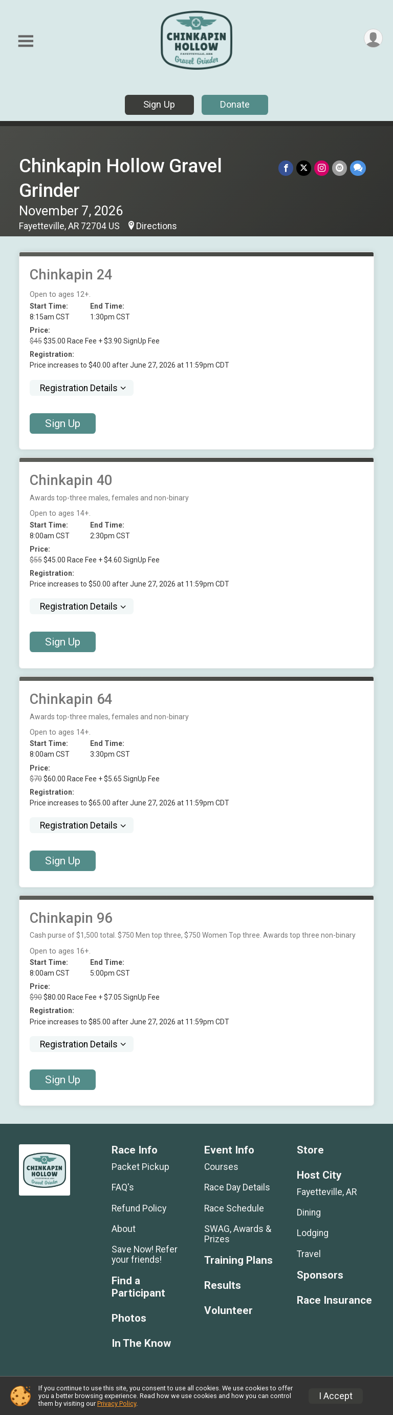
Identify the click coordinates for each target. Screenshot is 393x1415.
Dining (309, 1212)
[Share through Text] (358, 167)
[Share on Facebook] (285, 167)
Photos (129, 1318)
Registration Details (79, 388)
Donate (235, 104)
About (124, 1229)
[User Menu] (373, 38)
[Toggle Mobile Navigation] (25, 41)
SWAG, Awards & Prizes (237, 1234)
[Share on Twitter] (303, 167)
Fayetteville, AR (327, 1192)
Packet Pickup (140, 1167)
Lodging (313, 1233)
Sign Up (159, 104)
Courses (221, 1167)
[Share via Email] (339, 167)
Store (310, 1150)
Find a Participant (138, 1287)
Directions (156, 226)
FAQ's (123, 1187)
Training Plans (238, 1260)
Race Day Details (237, 1187)
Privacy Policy (116, 1403)
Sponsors (320, 1275)
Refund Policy (139, 1208)
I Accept (336, 1396)
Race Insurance (334, 1300)
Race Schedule (234, 1208)
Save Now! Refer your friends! (145, 1254)
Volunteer (228, 1311)
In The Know (141, 1343)
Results (222, 1285)
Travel (309, 1254)
